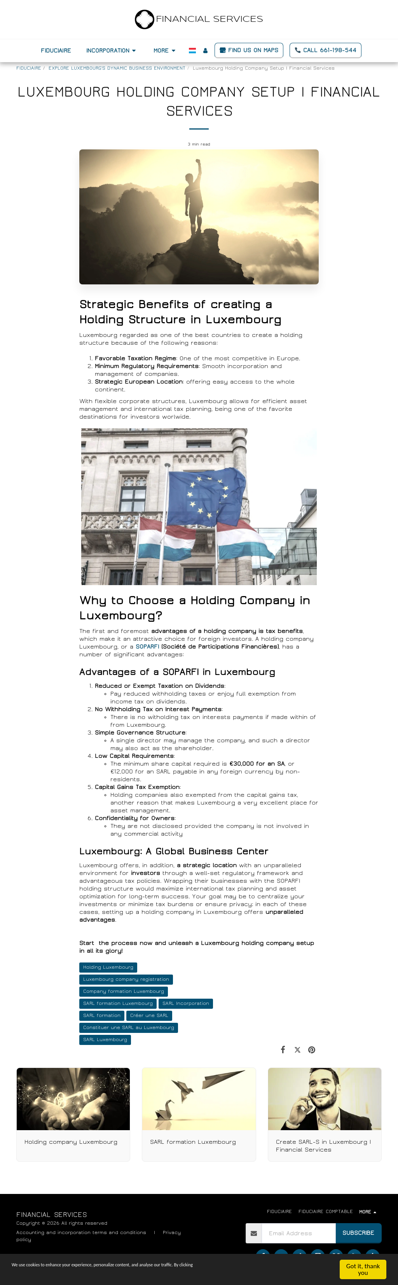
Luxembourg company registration (126, 979)
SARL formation (101, 1015)
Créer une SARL (149, 1015)
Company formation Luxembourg (123, 991)
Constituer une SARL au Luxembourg (128, 1027)
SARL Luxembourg (105, 1039)
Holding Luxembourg (108, 967)
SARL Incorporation (185, 1003)
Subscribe (358, 1233)
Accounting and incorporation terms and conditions (81, 1232)
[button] (112, 50)
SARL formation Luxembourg (118, 1003)
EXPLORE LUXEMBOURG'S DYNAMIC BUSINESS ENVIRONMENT (117, 68)
